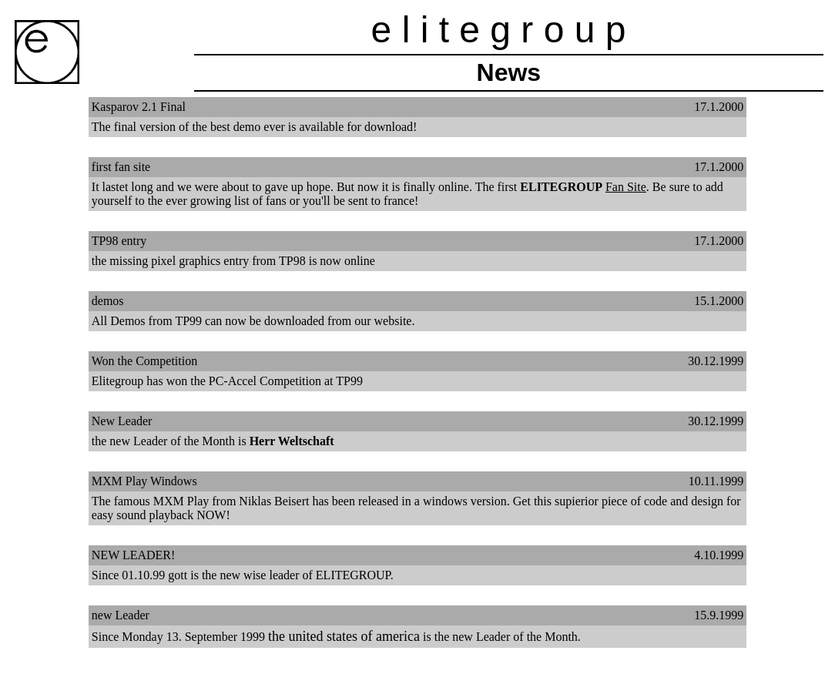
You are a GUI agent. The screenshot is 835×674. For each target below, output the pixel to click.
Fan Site (625, 186)
